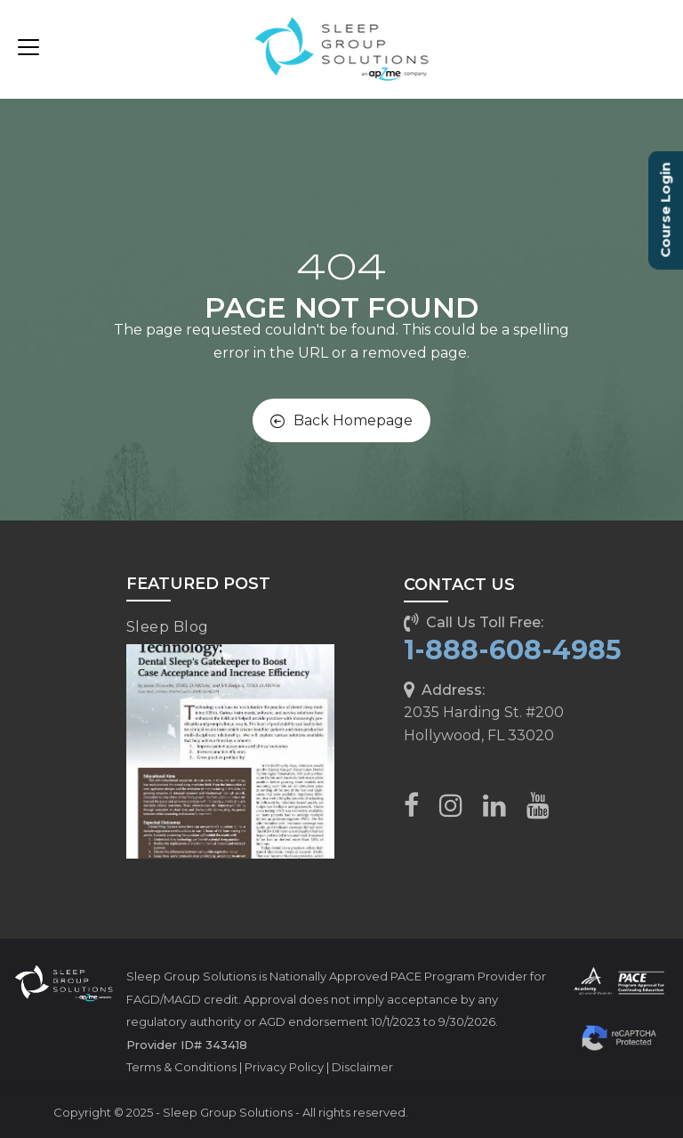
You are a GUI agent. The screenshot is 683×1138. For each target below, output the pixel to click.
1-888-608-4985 (513, 650)
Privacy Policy (284, 1067)
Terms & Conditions (181, 1067)
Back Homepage (341, 420)
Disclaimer (362, 1067)
